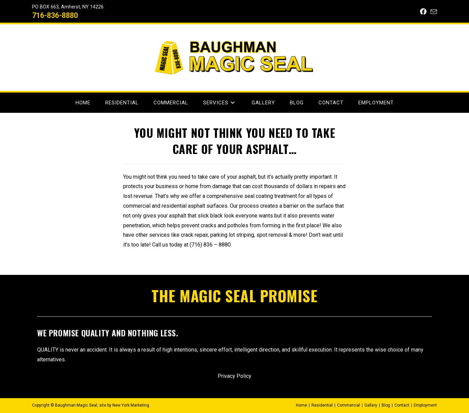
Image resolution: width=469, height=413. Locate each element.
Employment (425, 405)
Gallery (370, 405)
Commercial (348, 405)
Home (301, 405)
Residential (322, 405)
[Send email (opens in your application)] (433, 12)
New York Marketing (130, 405)
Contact (401, 405)
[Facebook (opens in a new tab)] (423, 11)
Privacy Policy (234, 376)
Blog (386, 405)
